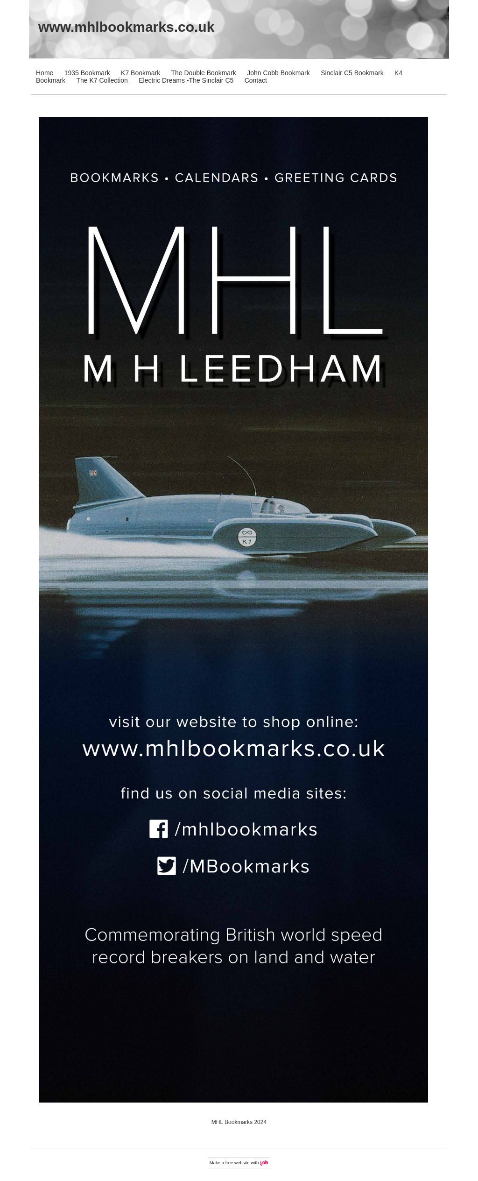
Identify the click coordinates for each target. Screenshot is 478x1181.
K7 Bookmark (140, 73)
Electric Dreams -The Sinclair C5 (186, 80)
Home (44, 73)
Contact (256, 80)
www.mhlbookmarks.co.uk (126, 27)
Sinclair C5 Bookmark (352, 73)
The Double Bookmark (203, 73)
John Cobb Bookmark (278, 73)
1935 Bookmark (87, 73)
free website (237, 1162)
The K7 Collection (102, 80)
